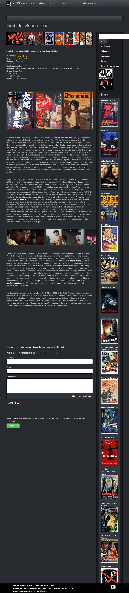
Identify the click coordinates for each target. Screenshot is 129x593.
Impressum (105, 56)
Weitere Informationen (42, 591)
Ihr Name (10, 357)
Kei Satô (55, 51)
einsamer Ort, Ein (108, 101)
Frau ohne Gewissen (109, 378)
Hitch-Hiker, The (107, 437)
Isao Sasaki (47, 51)
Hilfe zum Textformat (81, 396)
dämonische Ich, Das (109, 408)
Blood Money (106, 225)
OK (113, 587)
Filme (55, 3)
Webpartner (105, 51)
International (19, 51)
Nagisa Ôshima (35, 51)
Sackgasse (105, 193)
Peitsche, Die (106, 130)
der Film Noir (20, 3)
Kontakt (104, 61)
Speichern (13, 426)
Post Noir (9, 51)
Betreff (9, 367)
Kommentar (11, 377)
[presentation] (25, 412)
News (33, 3)
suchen (103, 41)
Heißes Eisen (106, 317)
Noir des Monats (70, 3)
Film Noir (44, 3)
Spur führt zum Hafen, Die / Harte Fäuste (108, 471)
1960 (27, 51)
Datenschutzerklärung (110, 66)
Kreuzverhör (106, 567)
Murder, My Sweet (108, 288)
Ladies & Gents (89, 3)
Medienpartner (107, 46)
